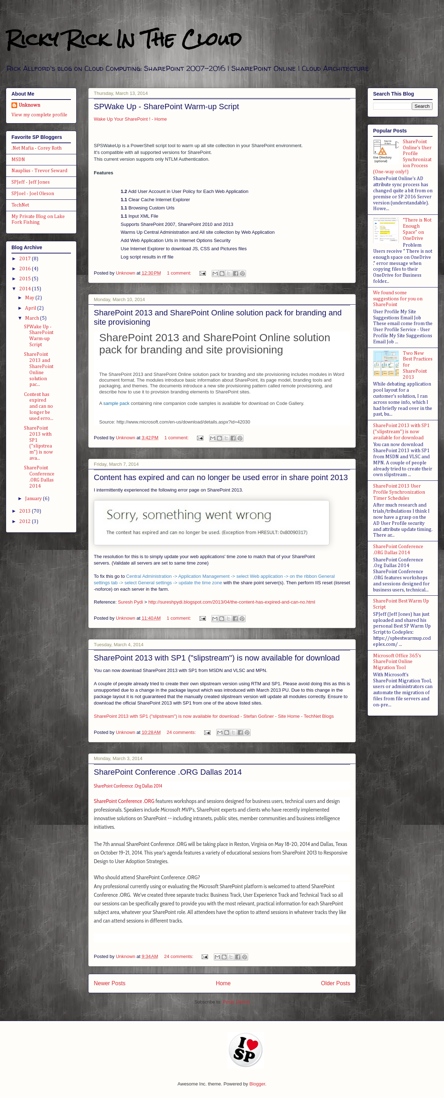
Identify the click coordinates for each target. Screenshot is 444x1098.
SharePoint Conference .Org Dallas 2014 (128, 786)
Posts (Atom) (236, 1002)
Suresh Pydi (130, 602)
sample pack (116, 403)
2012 (25, 521)
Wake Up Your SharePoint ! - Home (130, 119)
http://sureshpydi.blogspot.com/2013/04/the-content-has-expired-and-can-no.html (231, 602)
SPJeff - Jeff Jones (30, 182)
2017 (25, 258)
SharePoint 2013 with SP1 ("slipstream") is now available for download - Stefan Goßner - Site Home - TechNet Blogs (214, 716)
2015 (25, 278)
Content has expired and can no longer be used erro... (38, 406)
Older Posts (335, 983)
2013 (25, 511)
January (34, 498)
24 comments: (181, 732)
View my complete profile (39, 114)
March (32, 318)
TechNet (20, 205)
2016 (25, 268)
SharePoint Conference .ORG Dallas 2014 (168, 772)
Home (223, 983)
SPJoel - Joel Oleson (32, 193)
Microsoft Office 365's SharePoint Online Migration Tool (397, 662)
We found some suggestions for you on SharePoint (398, 299)
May (30, 297)
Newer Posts (109, 983)
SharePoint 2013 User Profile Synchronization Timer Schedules (399, 492)
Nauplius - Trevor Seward (39, 170)
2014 (25, 288)
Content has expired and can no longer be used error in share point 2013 (221, 477)
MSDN (18, 159)
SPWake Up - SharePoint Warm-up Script (166, 106)
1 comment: (180, 273)
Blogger (257, 1084)
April (31, 308)
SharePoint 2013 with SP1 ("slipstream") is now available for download (217, 657)
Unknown (29, 105)
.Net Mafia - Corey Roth (36, 148)
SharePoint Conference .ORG (124, 801)
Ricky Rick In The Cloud (123, 39)
